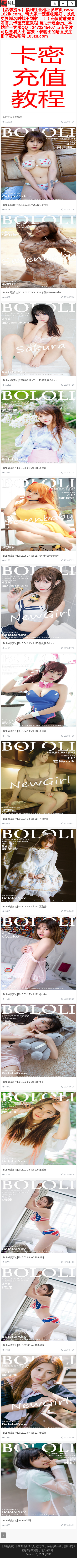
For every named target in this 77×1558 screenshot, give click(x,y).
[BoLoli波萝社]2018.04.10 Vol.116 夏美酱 (24, 731)
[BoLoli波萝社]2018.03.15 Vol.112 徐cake (24, 994)
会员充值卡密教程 (12, 117)
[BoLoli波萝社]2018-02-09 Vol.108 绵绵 (23, 1345)
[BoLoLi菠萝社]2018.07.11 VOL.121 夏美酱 (25, 204)
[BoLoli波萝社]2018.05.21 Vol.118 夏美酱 (24, 468)
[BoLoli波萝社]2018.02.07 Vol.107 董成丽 (24, 1432)
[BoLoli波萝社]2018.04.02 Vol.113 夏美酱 (24, 906)
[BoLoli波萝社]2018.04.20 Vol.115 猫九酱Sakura (28, 643)
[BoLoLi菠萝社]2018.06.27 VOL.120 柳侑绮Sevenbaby (31, 292)
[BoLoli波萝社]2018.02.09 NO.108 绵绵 (23, 1257)
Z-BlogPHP (45, 1554)
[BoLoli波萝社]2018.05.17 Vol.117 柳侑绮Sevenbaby (30, 555)
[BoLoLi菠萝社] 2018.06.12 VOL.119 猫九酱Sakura (29, 380)
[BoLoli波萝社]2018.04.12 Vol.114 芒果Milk (25, 818)
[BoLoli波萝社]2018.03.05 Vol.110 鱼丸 (23, 1081)
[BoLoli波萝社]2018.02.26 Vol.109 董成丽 (24, 1169)
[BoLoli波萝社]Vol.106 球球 (16, 1520)
